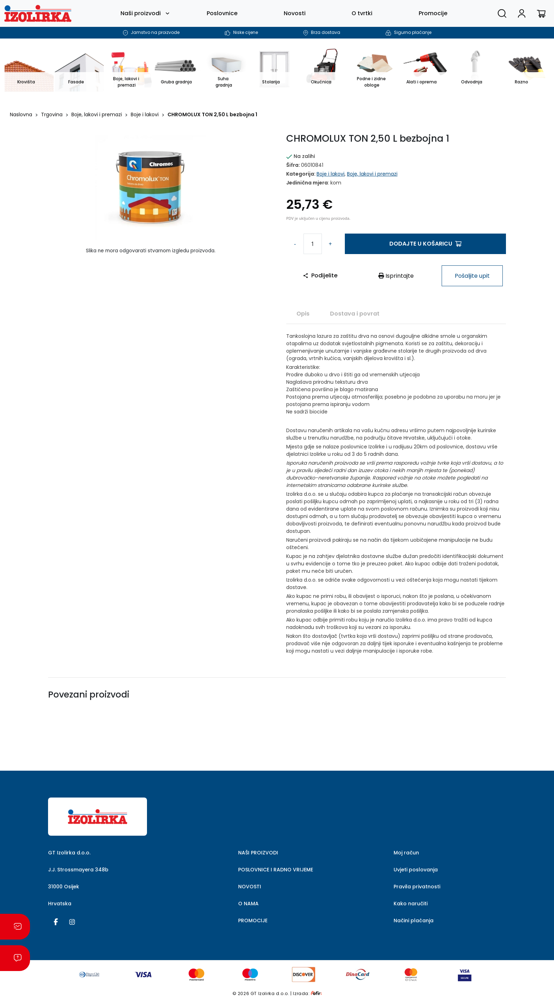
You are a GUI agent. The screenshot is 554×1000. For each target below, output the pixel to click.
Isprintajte (396, 276)
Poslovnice (222, 13)
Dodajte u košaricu (425, 244)
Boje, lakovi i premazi (96, 114)
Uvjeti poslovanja (416, 869)
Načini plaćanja (414, 920)
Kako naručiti (411, 903)
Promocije (433, 13)
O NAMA (248, 903)
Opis (303, 314)
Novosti (295, 13)
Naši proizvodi (140, 13)
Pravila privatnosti (417, 886)
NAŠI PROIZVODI (258, 852)
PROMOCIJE (252, 920)
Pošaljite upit (472, 276)
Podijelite (320, 275)
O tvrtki (362, 13)
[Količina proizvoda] (312, 244)
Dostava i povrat (354, 314)
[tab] (303, 313)
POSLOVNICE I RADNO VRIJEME (275, 869)
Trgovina (52, 114)
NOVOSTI (249, 886)
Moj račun (406, 852)
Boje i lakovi (145, 114)
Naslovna (21, 114)
